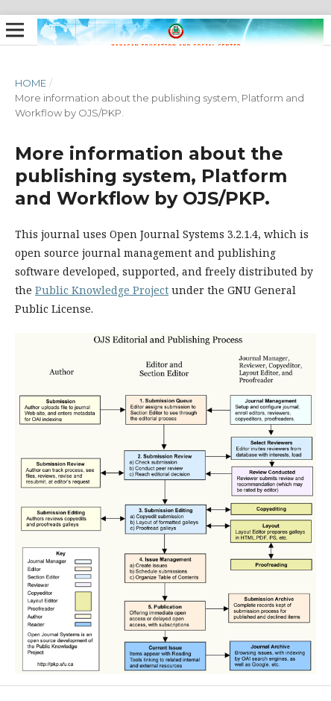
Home (30, 83)
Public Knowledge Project (101, 290)
